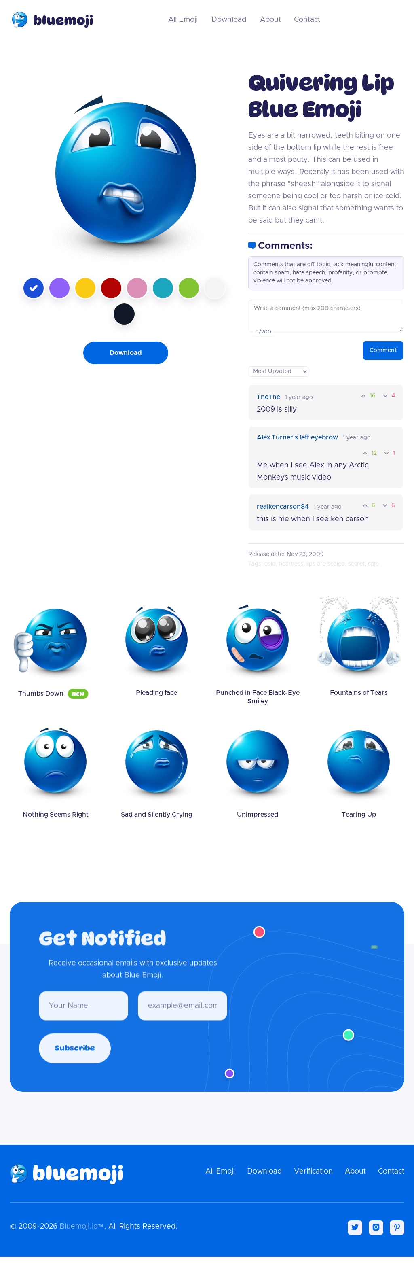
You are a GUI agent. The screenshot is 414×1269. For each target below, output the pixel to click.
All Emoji (183, 19)
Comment (383, 350)
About (270, 19)
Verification (313, 1171)
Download (228, 19)
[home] (52, 20)
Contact (307, 19)
